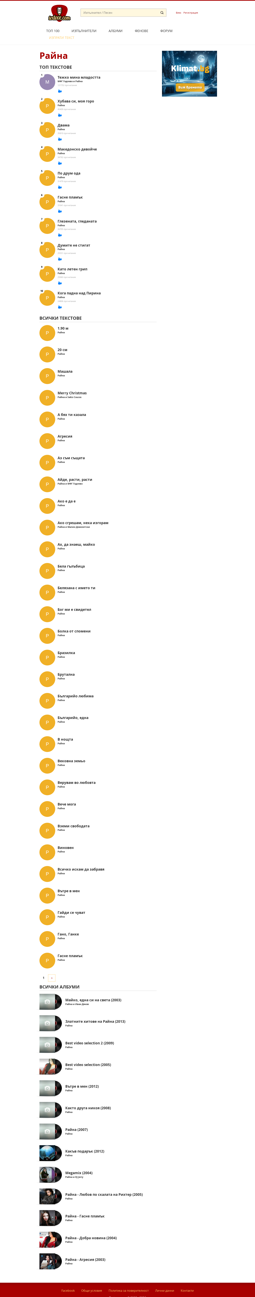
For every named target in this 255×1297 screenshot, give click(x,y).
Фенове (141, 31)
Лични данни (164, 1282)
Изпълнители (84, 31)
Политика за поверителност (129, 1282)
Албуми (116, 31)
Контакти (187, 1282)
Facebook (68, 1282)
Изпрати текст (196, 30)
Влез (178, 12)
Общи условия (91, 1282)
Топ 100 (52, 31)
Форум (166, 31)
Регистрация (190, 12)
